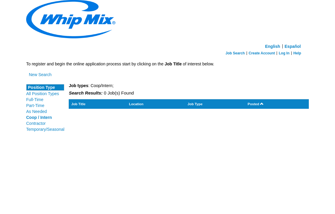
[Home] (167, 20)
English (272, 46)
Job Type (194, 104)
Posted (256, 104)
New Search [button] (40, 74)
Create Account (262, 53)
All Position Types (42, 93)
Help (297, 53)
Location (136, 104)
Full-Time (34, 99)
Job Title (78, 104)
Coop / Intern (39, 117)
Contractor (36, 123)
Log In (284, 53)
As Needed (36, 111)
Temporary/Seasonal (45, 129)
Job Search (235, 53)
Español (293, 46)
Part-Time (35, 105)
